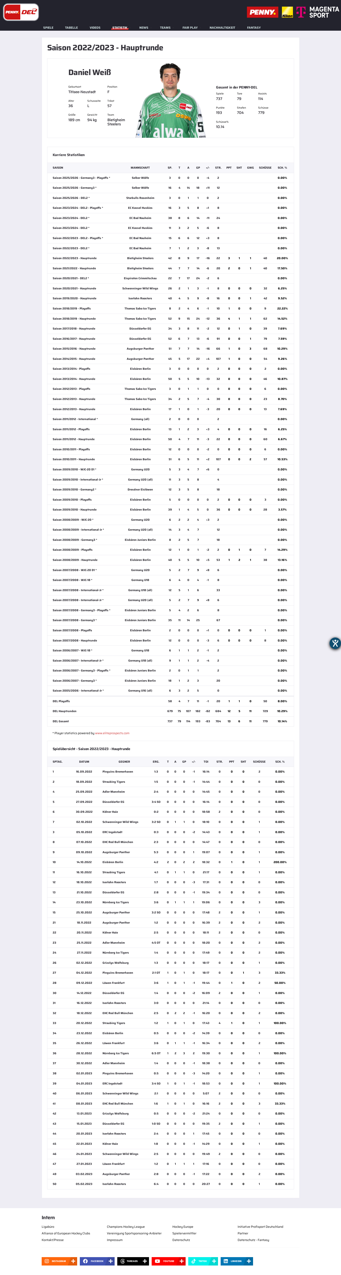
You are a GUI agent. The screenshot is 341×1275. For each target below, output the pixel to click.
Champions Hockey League (126, 1226)
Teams (165, 27)
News (143, 27)
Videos (95, 27)
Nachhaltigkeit (222, 27)
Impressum (115, 1239)
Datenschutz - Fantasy (253, 1239)
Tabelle (71, 27)
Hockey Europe (182, 1226)
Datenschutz (181, 1239)
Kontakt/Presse (53, 1239)
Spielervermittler (184, 1233)
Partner (243, 1233)
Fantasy (254, 27)
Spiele (48, 27)
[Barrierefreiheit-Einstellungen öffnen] (335, 643)
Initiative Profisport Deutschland (260, 1226)
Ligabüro (48, 1226)
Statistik (119, 27)
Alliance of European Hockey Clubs (66, 1233)
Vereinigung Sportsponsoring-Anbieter (134, 1233)
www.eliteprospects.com (112, 733)
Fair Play (190, 27)
